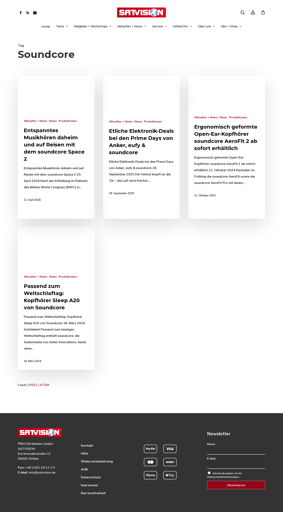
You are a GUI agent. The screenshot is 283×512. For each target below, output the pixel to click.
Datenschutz (91, 466)
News (53, 121)
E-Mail (211, 447)
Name (211, 433)
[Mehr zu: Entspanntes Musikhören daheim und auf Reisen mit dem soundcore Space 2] (56, 142)
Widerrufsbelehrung (97, 451)
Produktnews (68, 121)
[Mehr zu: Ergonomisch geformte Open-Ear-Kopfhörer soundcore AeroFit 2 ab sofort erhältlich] (226, 140)
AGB (84, 458)
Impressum (89, 474)
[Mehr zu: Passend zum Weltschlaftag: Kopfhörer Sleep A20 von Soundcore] (54, 343)
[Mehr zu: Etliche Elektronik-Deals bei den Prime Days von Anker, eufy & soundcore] (141, 139)
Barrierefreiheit (93, 482)
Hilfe (84, 443)
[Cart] (263, 12)
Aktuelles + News (35, 121)
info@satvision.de (42, 462)
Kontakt (87, 435)
